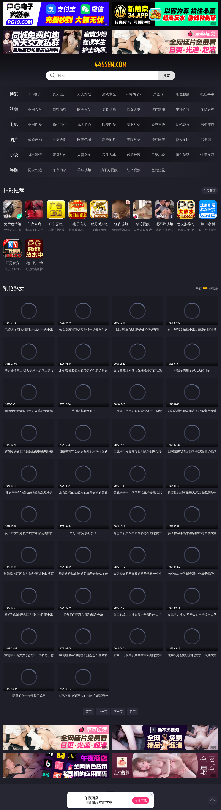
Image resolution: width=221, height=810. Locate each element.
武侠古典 (109, 154)
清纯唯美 (158, 139)
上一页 (102, 712)
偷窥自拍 (35, 139)
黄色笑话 (183, 154)
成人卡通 (84, 124)
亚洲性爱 (35, 124)
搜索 (166, 75)
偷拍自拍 (59, 124)
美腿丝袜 (133, 139)
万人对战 (84, 94)
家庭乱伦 (59, 154)
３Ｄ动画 (109, 109)
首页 (88, 712)
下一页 (118, 712)
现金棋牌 (183, 94)
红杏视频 (133, 169)
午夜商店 (59, 169)
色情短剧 (158, 169)
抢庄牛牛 (207, 94)
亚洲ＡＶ (35, 109)
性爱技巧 (207, 154)
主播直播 (183, 109)
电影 (14, 124)
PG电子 (35, 94)
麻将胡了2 (133, 94)
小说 (14, 155)
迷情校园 (133, 154)
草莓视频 (84, 169)
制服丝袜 (133, 124)
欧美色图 (84, 139)
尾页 (132, 712)
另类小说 (158, 154)
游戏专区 (109, 94)
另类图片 (207, 139)
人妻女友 (84, 154)
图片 (14, 139)
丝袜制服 (158, 109)
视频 (14, 109)
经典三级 (158, 124)
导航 (14, 170)
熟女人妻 (133, 109)
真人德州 (59, 94)
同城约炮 (35, 169)
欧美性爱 (109, 124)
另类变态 (207, 124)
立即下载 (141, 800)
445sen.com (110, 64)
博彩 (14, 94)
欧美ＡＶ (84, 109)
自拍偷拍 (59, 109)
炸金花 (158, 94)
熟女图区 (183, 139)
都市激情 (35, 154)
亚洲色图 (59, 139)
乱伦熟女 (183, 124)
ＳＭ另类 (207, 109)
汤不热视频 (109, 169)
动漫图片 (109, 139)
